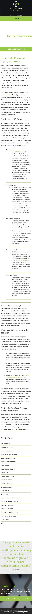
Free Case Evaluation (16, 49)
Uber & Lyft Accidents (8, 476)
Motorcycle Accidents (8, 462)
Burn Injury (4, 472)
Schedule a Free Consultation (16, 599)
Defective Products (7, 505)
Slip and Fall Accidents (8, 458)
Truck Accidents (6, 451)
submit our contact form (13, 432)
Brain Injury (5, 465)
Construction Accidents (9, 501)
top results (23, 260)
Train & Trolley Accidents (9, 516)
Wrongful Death (6, 480)
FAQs (2, 523)
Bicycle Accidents (7, 509)
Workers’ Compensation (9, 454)
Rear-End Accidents (7, 447)
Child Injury (5, 519)
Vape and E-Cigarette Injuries (10, 498)
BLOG (30, 610)
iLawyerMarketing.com (16, 612)
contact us (8, 95)
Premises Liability (6, 483)
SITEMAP (26, 610)
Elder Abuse (4, 494)
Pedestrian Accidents (8, 469)
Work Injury (5, 490)
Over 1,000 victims (17, 152)
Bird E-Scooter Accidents (9, 512)
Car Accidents (5, 443)
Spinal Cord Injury (7, 487)
